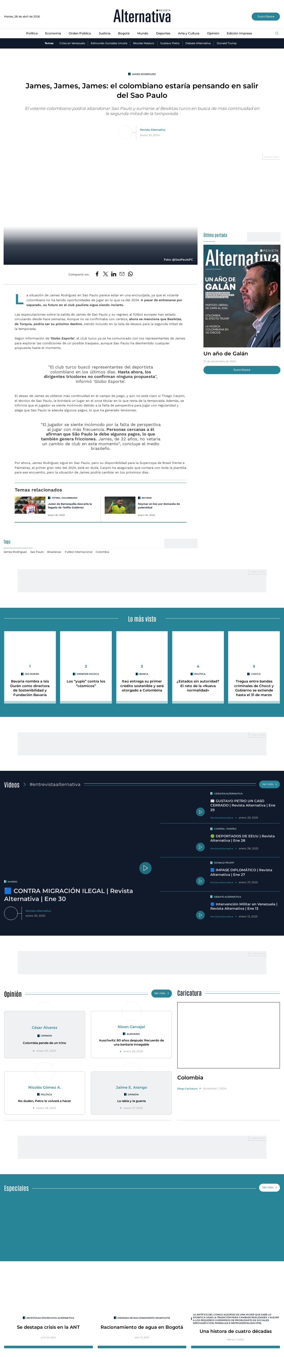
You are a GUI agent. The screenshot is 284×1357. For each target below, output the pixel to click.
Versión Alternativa (228, 793)
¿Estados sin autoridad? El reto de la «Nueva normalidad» (198, 685)
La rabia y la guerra (131, 1101)
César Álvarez (44, 1027)
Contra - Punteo (225, 828)
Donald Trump (227, 43)
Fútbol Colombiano (64, 498)
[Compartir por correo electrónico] (122, 274)
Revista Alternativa (152, 129)
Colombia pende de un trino (44, 1043)
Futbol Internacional (78, 552)
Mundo (142, 33)
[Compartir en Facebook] (97, 274)
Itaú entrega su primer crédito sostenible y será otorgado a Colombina (142, 685)
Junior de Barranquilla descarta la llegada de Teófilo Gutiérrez (70, 505)
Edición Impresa (239, 33)
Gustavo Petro (170, 43)
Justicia (104, 33)
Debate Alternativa (198, 43)
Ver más (269, 784)
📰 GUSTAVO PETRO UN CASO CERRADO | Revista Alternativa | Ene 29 (242, 805)
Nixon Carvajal (131, 1026)
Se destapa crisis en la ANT (48, 1327)
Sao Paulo (37, 552)
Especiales (16, 1188)
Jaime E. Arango (131, 1087)
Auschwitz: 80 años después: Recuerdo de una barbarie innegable (131, 1042)
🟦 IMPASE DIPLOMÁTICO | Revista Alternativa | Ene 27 (241, 872)
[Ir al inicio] (142, 16)
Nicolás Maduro (143, 43)
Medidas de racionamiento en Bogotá (143, 1317)
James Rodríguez (144, 74)
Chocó (256, 673)
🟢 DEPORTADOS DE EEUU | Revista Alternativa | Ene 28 (242, 838)
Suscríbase (266, 16)
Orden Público (80, 33)
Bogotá (124, 33)
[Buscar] (277, 34)
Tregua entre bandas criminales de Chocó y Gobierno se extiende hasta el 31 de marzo (254, 688)
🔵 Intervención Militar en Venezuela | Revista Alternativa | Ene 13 (243, 906)
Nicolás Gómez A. (44, 1087)
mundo (12, 881)
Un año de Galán (225, 353)
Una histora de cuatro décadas (236, 1331)
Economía (53, 33)
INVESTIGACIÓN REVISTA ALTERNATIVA (50, 1317)
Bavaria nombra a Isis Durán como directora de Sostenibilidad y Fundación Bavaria (30, 688)
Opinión (213, 33)
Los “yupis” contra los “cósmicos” (86, 683)
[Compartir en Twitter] (105, 274)
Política (32, 33)
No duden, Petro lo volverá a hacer (44, 1101)
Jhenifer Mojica (87, 673)
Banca (143, 673)
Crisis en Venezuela (72, 43)
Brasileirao (54, 552)
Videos (11, 784)
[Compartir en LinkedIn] (113, 274)
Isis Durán (32, 673)
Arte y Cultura (188, 33)
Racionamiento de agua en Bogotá (142, 1327)
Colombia (102, 552)
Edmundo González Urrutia (109, 43)
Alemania (133, 1033)
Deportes (163, 33)
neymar (147, 498)
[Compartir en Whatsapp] (130, 274)
